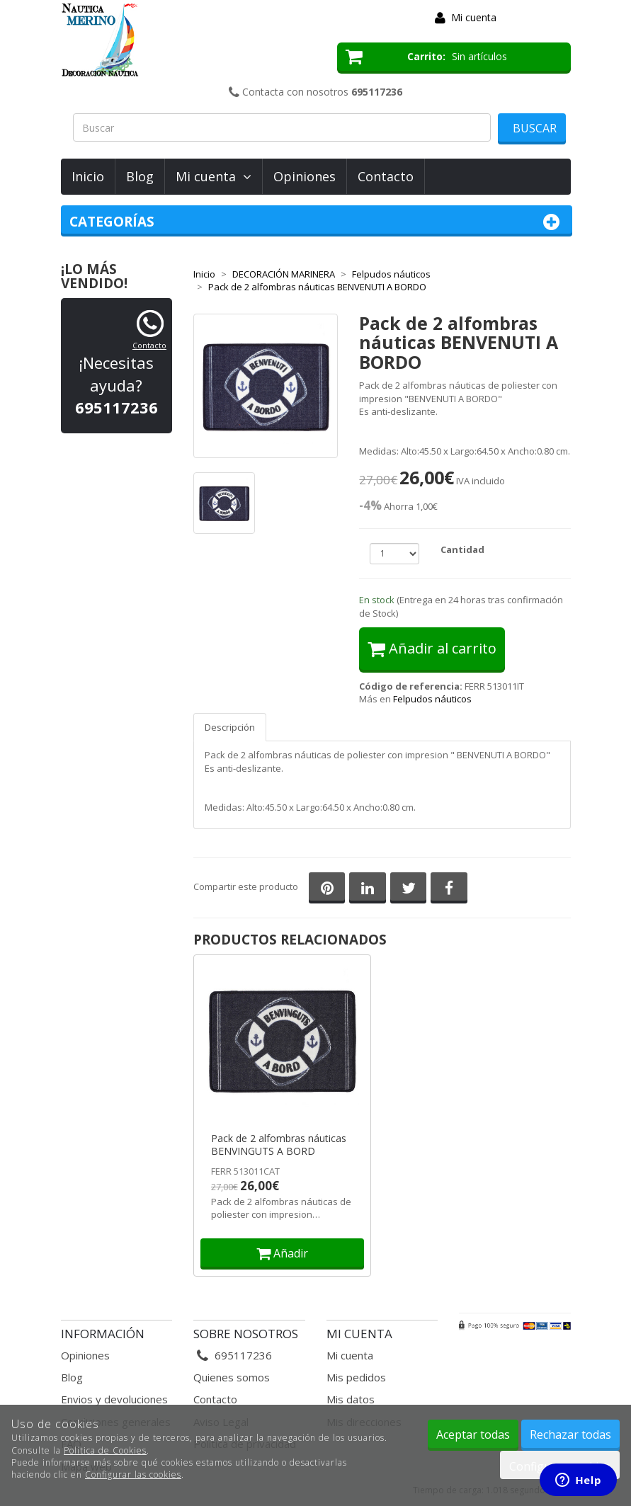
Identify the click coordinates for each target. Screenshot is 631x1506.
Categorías (316, 222)
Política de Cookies (105, 1450)
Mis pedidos (356, 1377)
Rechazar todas (570, 1434)
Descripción (230, 727)
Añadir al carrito (432, 648)
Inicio (88, 176)
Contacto (386, 176)
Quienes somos (231, 1377)
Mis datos (350, 1399)
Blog (140, 176)
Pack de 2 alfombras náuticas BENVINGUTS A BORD (278, 1145)
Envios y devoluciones (114, 1399)
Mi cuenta (473, 17)
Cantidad (462, 549)
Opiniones (304, 176)
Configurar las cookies (133, 1474)
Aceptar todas (473, 1434)
